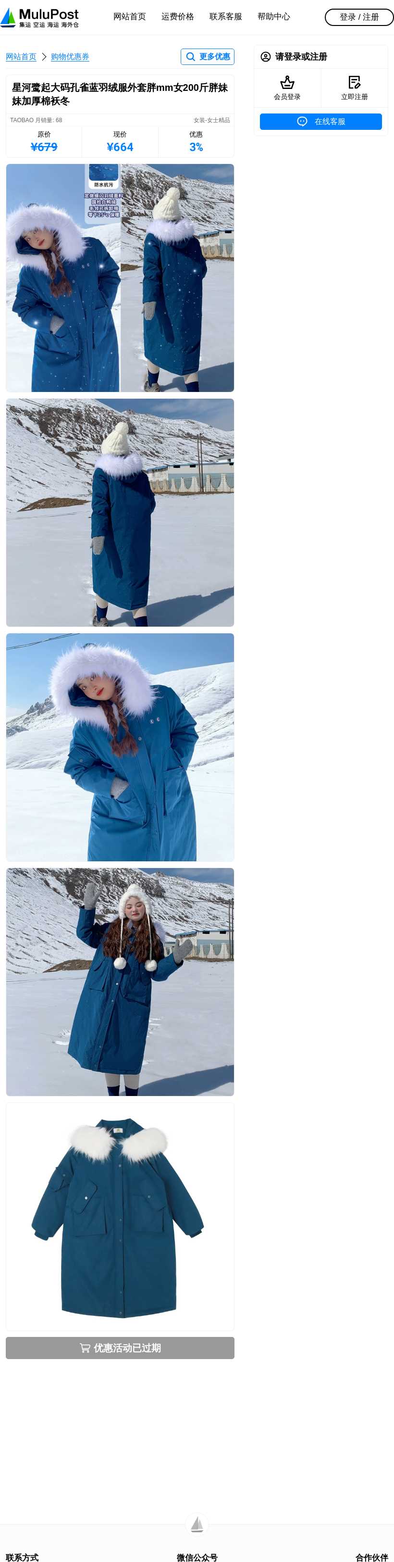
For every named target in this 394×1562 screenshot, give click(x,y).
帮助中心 (274, 16)
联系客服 (225, 16)
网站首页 (129, 16)
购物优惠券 (70, 56)
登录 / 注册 (359, 17)
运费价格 (177, 16)
